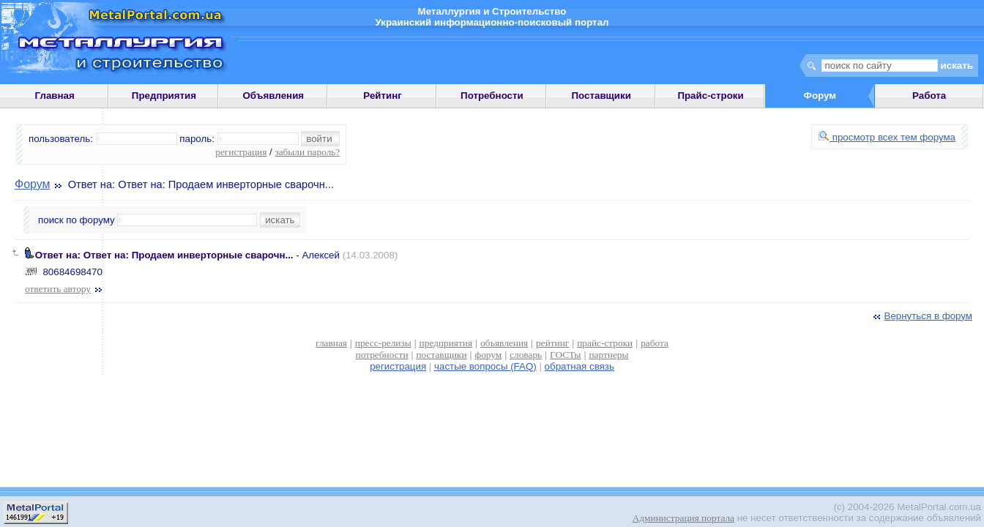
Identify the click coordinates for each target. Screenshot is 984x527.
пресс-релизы (383, 342)
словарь (526, 354)
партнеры (608, 354)
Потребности (492, 95)
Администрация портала (683, 517)
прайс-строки (605, 342)
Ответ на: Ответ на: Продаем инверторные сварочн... (164, 255)
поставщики (441, 354)
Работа (929, 95)
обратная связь (579, 366)
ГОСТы (565, 354)
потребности (382, 354)
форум (488, 354)
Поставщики (601, 95)
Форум (33, 184)
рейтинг (552, 342)
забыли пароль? (307, 151)
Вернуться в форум (921, 315)
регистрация (240, 151)
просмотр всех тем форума (887, 137)
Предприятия (164, 95)
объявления (504, 342)
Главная (55, 95)
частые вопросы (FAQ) (485, 366)
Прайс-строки (710, 95)
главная (331, 342)
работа (654, 342)
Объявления (273, 95)
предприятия (446, 342)
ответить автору (65, 288)
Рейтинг (382, 95)
